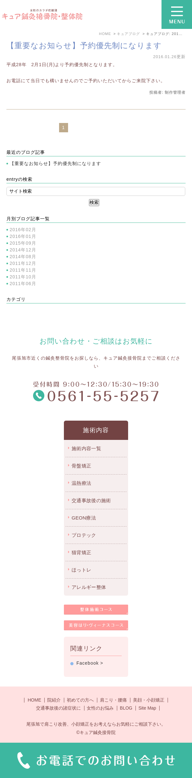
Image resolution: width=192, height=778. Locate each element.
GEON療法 (84, 517)
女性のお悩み (100, 708)
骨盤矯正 (81, 465)
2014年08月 (23, 256)
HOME (34, 700)
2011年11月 (23, 270)
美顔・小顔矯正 (148, 700)
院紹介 (54, 700)
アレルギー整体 (89, 587)
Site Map (147, 708)
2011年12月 (23, 263)
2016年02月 (23, 229)
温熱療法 (81, 483)
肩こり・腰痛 (113, 700)
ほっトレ (81, 570)
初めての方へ (80, 700)
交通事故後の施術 (91, 500)
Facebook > (89, 663)
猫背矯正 (81, 552)
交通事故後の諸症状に (58, 708)
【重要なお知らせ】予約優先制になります (84, 45)
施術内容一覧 (86, 448)
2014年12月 (23, 249)
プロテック (84, 535)
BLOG (126, 708)
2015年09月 (23, 243)
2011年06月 (23, 283)
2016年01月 (23, 236)
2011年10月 (23, 276)
